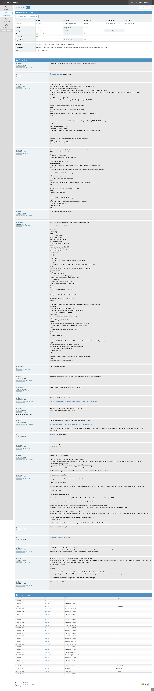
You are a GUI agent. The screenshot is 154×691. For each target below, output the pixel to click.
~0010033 (27, 562)
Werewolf (20, 85)
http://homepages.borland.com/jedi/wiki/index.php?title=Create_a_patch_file (73, 402)
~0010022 (30, 459)
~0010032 (30, 552)
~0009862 (27, 88)
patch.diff (54, 434)
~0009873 (27, 370)
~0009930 (30, 424)
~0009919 (30, 401)
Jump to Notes (21, 16)
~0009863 (27, 154)
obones (19, 64)
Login (27, 8)
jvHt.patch (54, 527)
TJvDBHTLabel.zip (56, 74)
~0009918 (27, 391)
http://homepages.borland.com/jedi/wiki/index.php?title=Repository (71, 424)
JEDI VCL (133, 2)
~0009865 (30, 215)
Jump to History (33, 16)
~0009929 (27, 412)
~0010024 (27, 479)
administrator (23, 686)
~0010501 (30, 585)
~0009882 (30, 380)
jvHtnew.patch (55, 537)
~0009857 (30, 67)
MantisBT (25, 683)
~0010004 (27, 448)
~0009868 (27, 226)
